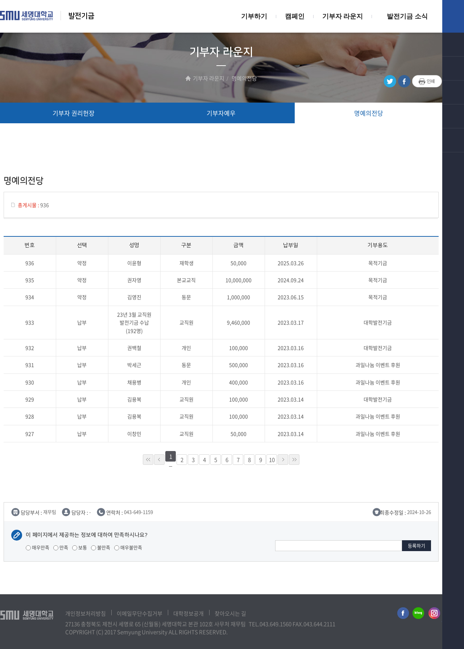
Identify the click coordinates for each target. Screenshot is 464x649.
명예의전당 (368, 112)
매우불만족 (128, 547)
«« (148, 459)
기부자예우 (221, 112)
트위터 (390, 81)
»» (294, 459)
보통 (79, 547)
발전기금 (81, 16)
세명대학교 (26, 15)
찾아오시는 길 (230, 613)
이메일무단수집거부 (139, 613)
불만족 (100, 547)
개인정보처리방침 (85, 613)
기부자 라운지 (342, 16)
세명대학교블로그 (418, 614)
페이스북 (404, 81)
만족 (60, 547)
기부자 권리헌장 (74, 112)
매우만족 (37, 547)
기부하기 (254, 16)
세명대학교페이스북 (402, 614)
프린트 (427, 81)
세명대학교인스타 (434, 614)
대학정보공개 (188, 613)
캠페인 (294, 16)
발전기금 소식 (407, 16)
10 (272, 460)
